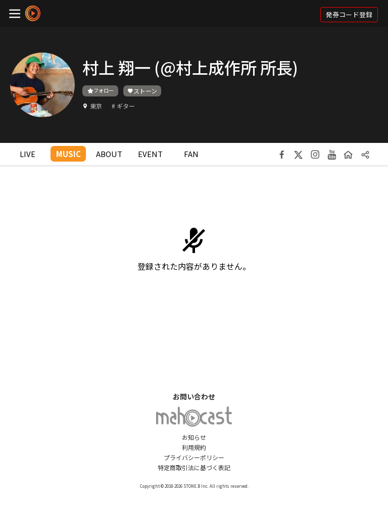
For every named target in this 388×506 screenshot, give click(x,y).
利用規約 (194, 447)
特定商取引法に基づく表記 (194, 467)
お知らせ (194, 437)
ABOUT (109, 153)
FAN (191, 153)
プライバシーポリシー (194, 457)
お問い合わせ (194, 396)
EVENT (150, 153)
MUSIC (68, 153)
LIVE (27, 153)
